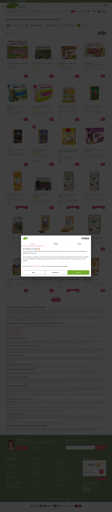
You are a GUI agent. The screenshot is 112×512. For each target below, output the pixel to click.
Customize (56, 272)
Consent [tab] (32, 244)
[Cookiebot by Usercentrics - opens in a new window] (82, 238)
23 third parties (36, 266)
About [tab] (79, 244)
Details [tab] (56, 244)
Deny (33, 272)
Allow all (78, 272)
